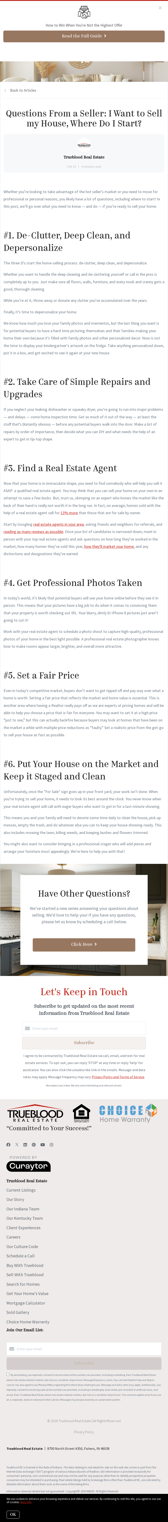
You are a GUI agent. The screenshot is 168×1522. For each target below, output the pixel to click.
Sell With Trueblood (25, 1274)
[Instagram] (51, 1144)
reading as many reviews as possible (33, 531)
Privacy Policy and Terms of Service (118, 1077)
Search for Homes (23, 1284)
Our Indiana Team (22, 1209)
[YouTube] (42, 1144)
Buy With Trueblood (24, 1265)
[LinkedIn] (25, 1144)
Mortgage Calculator (25, 1303)
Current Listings (21, 1190)
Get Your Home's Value (27, 1293)
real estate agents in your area (58, 524)
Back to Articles (23, 90)
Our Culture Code (22, 1246)
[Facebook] (8, 1144)
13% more (69, 512)
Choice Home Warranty (27, 1321)
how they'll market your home (109, 546)
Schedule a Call (20, 1255)
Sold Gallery (17, 1312)
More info (26, 1502)
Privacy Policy (46, 1384)
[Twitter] (17, 1144)
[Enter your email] (88, 1028)
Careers (13, 1237)
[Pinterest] (34, 1144)
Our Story (15, 1199)
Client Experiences (23, 1227)
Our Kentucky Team (24, 1218)
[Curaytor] (28, 1170)
